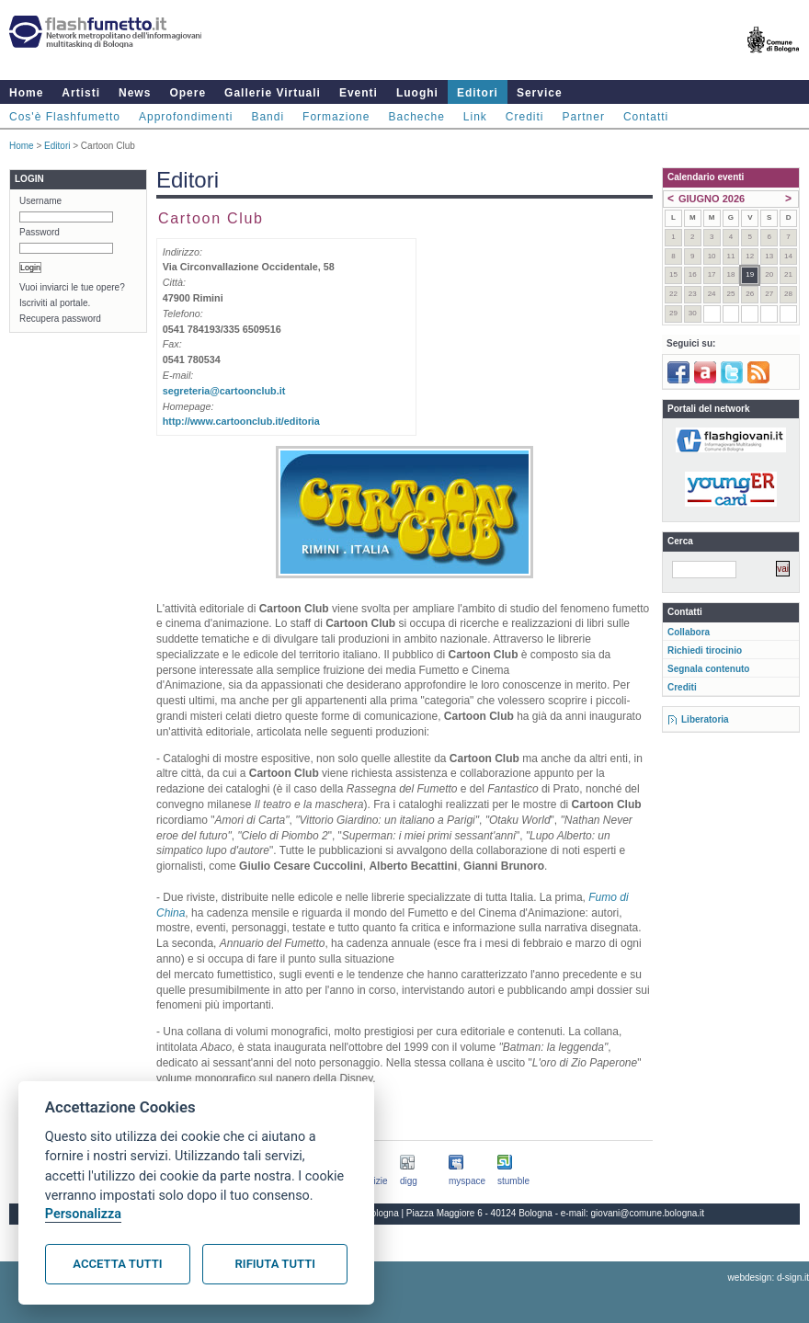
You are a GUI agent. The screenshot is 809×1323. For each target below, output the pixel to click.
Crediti (525, 116)
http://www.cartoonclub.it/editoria (241, 421)
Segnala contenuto (708, 669)
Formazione (336, 116)
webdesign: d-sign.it (768, 1277)
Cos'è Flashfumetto (64, 116)
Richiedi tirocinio (704, 650)
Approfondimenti (186, 116)
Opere (187, 92)
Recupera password (60, 319)
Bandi (267, 116)
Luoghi (417, 92)
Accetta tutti (117, 1264)
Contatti (645, 116)
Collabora (688, 632)
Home (26, 92)
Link (475, 116)
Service (540, 92)
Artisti (81, 92)
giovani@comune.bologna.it (648, 1213)
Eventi (358, 92)
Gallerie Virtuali (272, 92)
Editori (477, 92)
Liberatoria (705, 719)
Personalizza (83, 1214)
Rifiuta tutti (275, 1264)
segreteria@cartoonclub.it (224, 390)
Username (40, 201)
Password (39, 232)
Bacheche (416, 116)
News (135, 92)
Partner (584, 116)
